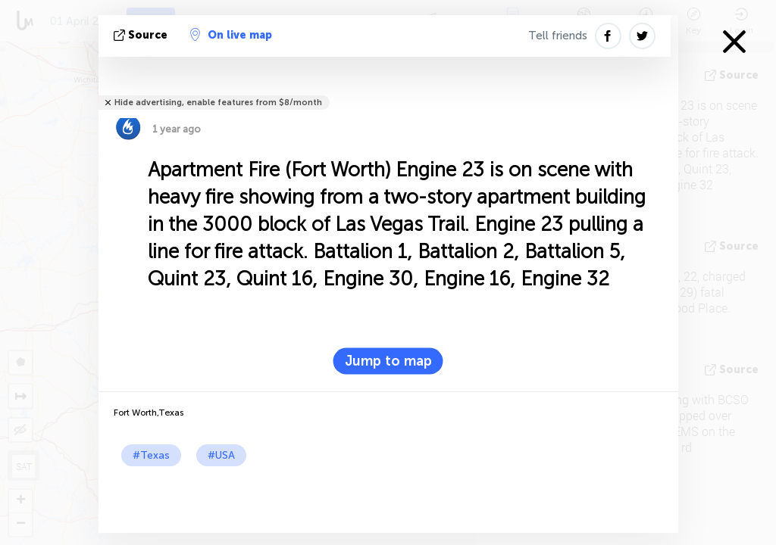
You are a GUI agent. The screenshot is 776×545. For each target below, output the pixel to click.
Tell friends (557, 35)
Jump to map (388, 361)
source (142, 35)
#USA (221, 455)
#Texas (151, 455)
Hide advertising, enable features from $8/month (218, 102)
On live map (231, 35)
